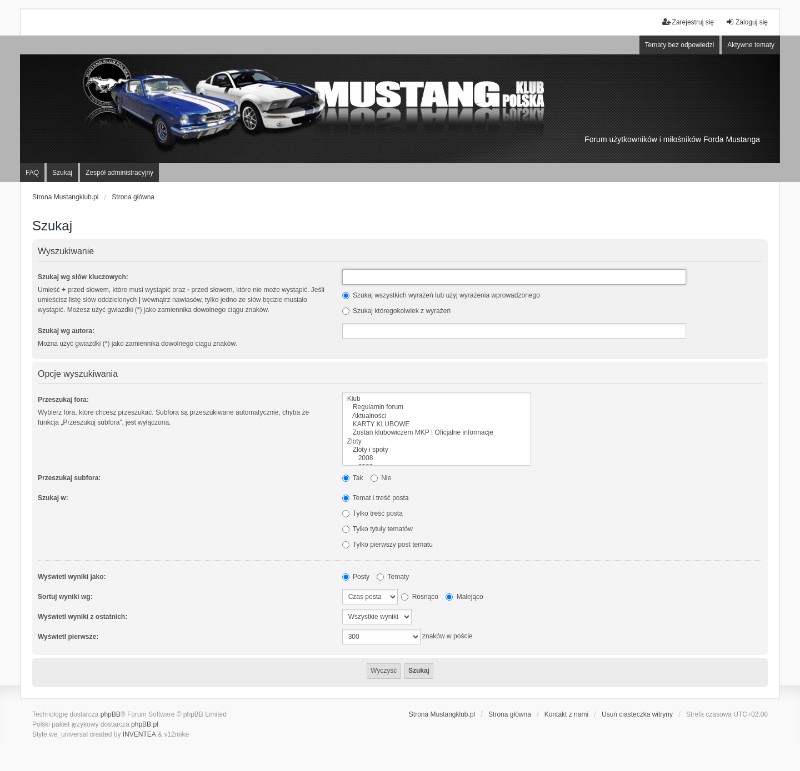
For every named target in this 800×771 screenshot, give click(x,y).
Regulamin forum (437, 407)
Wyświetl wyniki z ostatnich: (82, 617)
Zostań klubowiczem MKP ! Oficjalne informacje (437, 433)
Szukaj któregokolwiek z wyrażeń (396, 311)
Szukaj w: (53, 498)
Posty (355, 577)
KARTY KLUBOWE (437, 424)
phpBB (111, 714)
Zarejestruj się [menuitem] (688, 22)
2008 (437, 458)
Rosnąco (419, 597)
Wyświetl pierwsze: (68, 637)
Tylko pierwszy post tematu (387, 544)
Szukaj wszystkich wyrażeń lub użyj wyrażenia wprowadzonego (441, 295)
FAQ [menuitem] (32, 173)
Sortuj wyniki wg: (65, 597)
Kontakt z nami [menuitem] (566, 714)
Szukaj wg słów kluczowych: (83, 277)
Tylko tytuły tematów (377, 529)
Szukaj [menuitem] (62, 173)
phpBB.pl (144, 724)
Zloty (437, 441)
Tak (352, 478)
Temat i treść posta (375, 498)
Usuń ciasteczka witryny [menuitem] (637, 714)
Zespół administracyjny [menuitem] (119, 173)
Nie (381, 478)
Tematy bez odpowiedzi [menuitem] (679, 45)
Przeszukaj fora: (63, 400)
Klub (437, 399)
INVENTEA (139, 734)
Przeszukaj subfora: (69, 478)
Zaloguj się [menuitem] (747, 22)
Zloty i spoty (437, 450)
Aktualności (437, 416)
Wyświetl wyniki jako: (72, 577)
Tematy (393, 577)
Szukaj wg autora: (66, 331)
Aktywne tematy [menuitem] (750, 45)
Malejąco (464, 597)
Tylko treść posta (372, 513)
